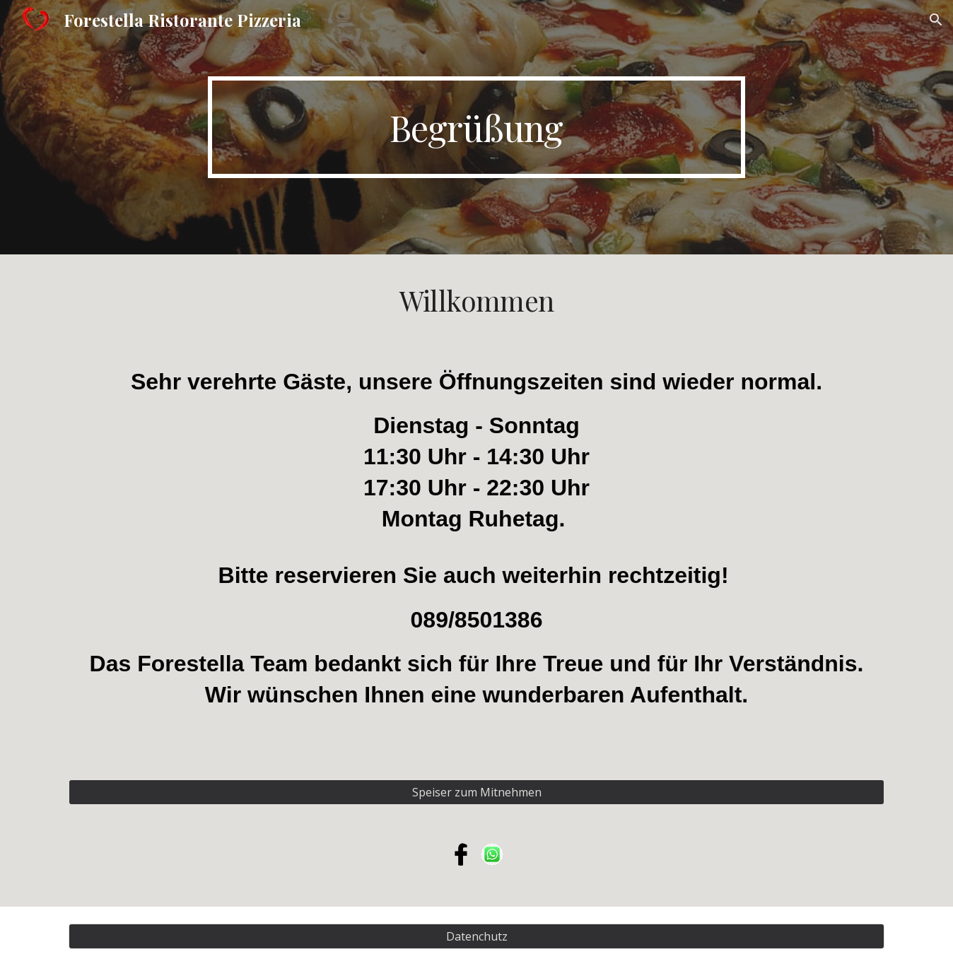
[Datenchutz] (476, 936)
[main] (476, 127)
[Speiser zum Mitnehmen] (476, 792)
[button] (936, 20)
